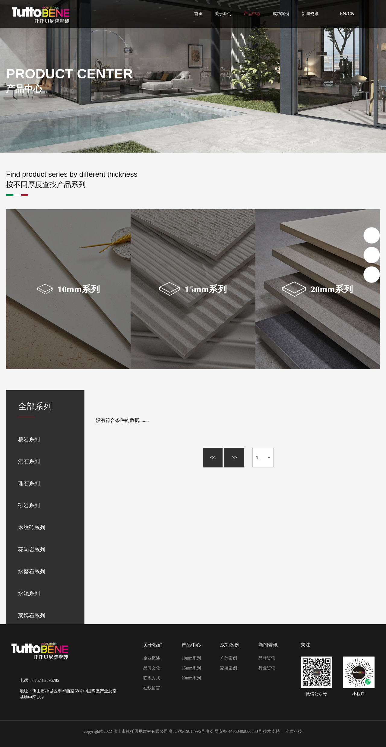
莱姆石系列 (31, 615)
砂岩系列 (29, 505)
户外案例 (228, 658)
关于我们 (223, 14)
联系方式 (151, 678)
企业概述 (151, 658)
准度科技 (293, 731)
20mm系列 (191, 678)
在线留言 (151, 688)
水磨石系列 (31, 571)
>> (234, 457)
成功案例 (281, 14)
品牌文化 (151, 668)
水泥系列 (29, 593)
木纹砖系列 (31, 527)
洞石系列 (29, 461)
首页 (198, 14)
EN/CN (347, 13)
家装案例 (228, 668)
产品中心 (252, 14)
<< (213, 457)
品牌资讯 (266, 658)
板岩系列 (29, 439)
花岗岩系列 (31, 549)
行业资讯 (266, 668)
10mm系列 (191, 658)
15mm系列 (191, 668)
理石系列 (29, 483)
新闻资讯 (310, 14)
